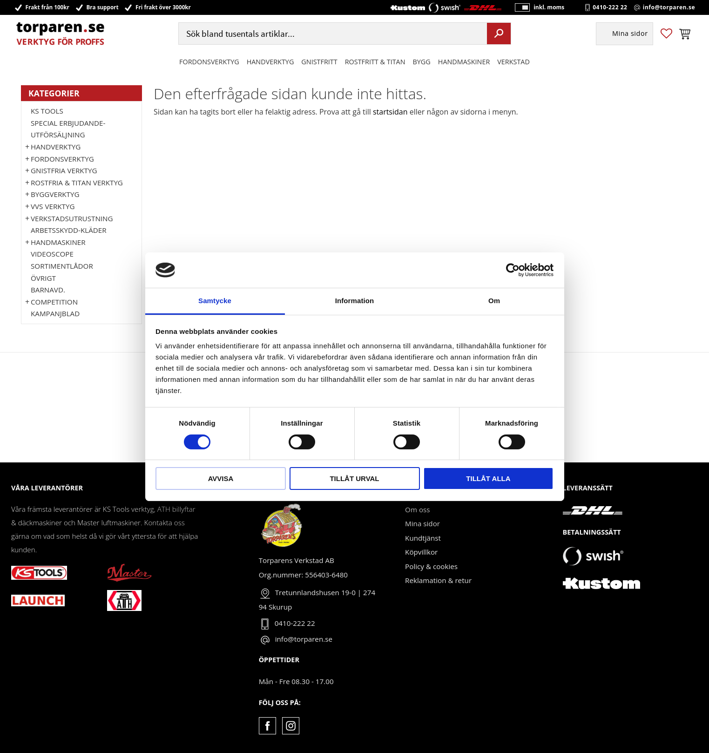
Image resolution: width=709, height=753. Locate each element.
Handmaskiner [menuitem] (464, 62)
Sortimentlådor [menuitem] (62, 266)
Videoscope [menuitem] (52, 253)
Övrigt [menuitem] (43, 278)
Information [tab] (354, 301)
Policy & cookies (431, 566)
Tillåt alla (488, 478)
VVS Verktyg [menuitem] (52, 206)
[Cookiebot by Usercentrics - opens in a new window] (513, 270)
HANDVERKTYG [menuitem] (270, 62)
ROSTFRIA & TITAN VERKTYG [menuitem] (77, 182)
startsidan (390, 112)
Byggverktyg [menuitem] (55, 194)
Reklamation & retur (438, 580)
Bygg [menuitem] (422, 62)
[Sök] (499, 34)
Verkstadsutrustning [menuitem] (72, 218)
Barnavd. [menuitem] (48, 289)
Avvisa (221, 478)
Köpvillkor (421, 551)
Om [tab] (494, 301)
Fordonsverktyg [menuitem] (209, 62)
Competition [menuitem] (54, 301)
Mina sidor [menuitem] (630, 34)
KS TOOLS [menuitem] (47, 110)
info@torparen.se (669, 7)
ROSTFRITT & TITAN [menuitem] (375, 62)
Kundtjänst (423, 538)
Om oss (417, 509)
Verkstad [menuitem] (513, 62)
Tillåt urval (354, 478)
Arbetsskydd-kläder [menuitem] (69, 230)
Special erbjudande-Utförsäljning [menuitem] (68, 129)
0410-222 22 (610, 7)
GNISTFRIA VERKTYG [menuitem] (64, 170)
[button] (666, 34)
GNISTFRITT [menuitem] (319, 62)
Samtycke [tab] (214, 301)
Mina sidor (422, 523)
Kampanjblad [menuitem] (55, 313)
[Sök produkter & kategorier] (332, 34)
